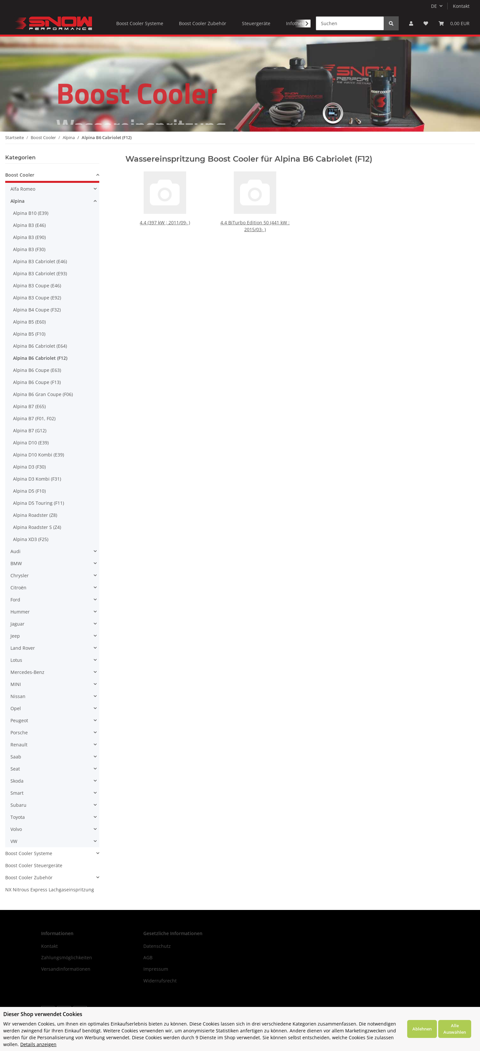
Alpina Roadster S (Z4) (37, 527)
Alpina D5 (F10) (29, 491)
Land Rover (22, 648)
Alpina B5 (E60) (29, 322)
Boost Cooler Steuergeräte (33, 865)
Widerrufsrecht (160, 981)
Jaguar (17, 624)
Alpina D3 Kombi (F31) (37, 479)
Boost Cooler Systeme (28, 853)
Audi (15, 551)
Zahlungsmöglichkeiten (66, 957)
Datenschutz (157, 946)
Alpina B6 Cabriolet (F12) (40, 358)
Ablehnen (422, 1029)
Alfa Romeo (22, 189)
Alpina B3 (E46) (29, 225)
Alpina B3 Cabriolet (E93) (40, 273)
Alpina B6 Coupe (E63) (37, 370)
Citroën (18, 587)
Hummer (20, 612)
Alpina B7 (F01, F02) (34, 418)
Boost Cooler (19, 175)
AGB (147, 957)
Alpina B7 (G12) (29, 430)
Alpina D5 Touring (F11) (38, 503)
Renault (18, 744)
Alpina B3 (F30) (29, 249)
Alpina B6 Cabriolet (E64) (40, 346)
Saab (15, 757)
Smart (17, 793)
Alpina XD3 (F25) (30, 539)
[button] (411, 23)
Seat (15, 769)
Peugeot (19, 720)
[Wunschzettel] (425, 23)
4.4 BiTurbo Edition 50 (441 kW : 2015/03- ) (254, 225)
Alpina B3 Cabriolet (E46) (40, 261)
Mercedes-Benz (27, 672)
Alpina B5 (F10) (29, 334)
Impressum (155, 969)
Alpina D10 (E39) (31, 442)
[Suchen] (350, 23)
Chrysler (19, 575)
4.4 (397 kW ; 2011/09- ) (165, 222)
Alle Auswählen (454, 1029)
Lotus (16, 660)
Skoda (17, 781)
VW (13, 841)
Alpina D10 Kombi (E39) (38, 455)
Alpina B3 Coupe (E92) (37, 298)
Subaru (18, 805)
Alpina (17, 201)
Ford (15, 600)
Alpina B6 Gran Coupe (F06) (43, 394)
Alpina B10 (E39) (30, 213)
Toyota (17, 817)
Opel (15, 708)
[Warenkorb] (454, 23)
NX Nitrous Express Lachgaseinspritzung (49, 889)
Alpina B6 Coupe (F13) (37, 382)
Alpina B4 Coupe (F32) (37, 310)
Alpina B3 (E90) (29, 237)
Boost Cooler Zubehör (29, 877)
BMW (16, 563)
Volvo (16, 829)
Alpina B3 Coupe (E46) (37, 285)
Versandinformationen (65, 969)
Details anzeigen (38, 1044)
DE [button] (434, 6)
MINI (15, 684)
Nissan (17, 696)
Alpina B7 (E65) (29, 406)
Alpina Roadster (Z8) (35, 515)
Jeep (15, 636)
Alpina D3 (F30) (29, 467)
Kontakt (461, 6)
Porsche (19, 732)
